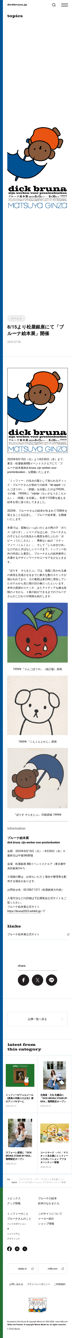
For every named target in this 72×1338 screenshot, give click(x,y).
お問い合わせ (16, 1284)
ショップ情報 (46, 1223)
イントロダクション (16, 1224)
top (8, 1179)
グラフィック (13, 1239)
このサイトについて (50, 1213)
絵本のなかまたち (49, 1203)
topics (14, 1182)
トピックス (14, 1198)
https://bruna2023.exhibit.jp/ (24, 911)
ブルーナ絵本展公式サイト (23, 934)
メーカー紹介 (46, 1218)
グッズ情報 (14, 1203)
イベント (16, 318)
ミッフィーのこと (18, 1213)
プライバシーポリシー (38, 1284)
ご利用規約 (59, 1284)
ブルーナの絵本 (47, 1198)
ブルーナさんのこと (19, 1218)
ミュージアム (13, 1234)
